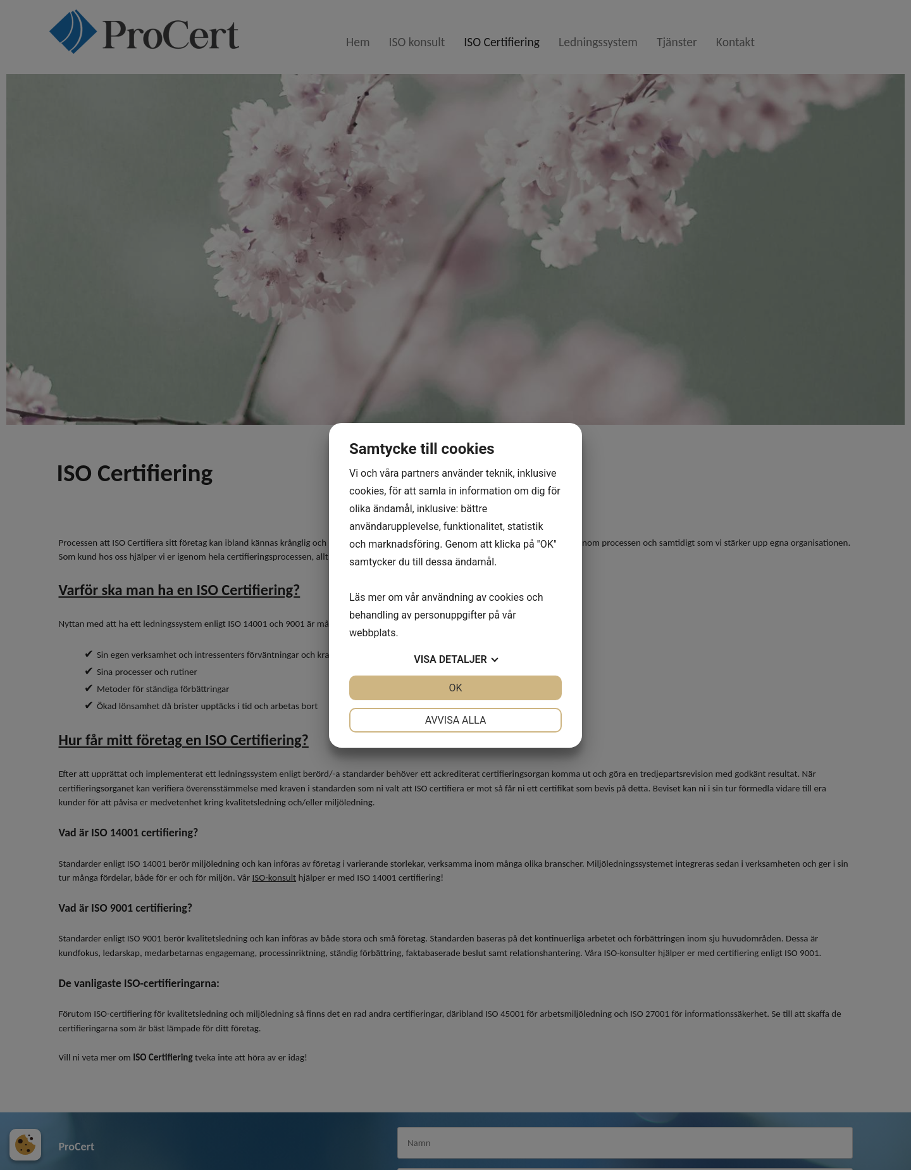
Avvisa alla (455, 720)
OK (455, 688)
